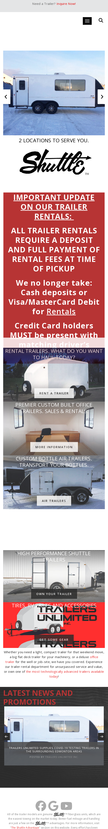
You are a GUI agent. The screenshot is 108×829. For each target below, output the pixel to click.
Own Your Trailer (54, 594)
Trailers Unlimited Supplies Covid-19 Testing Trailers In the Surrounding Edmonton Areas (54, 749)
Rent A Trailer (54, 324)
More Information (54, 378)
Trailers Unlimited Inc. (62, 756)
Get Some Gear (54, 640)
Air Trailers (54, 432)
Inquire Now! (66, 3)
